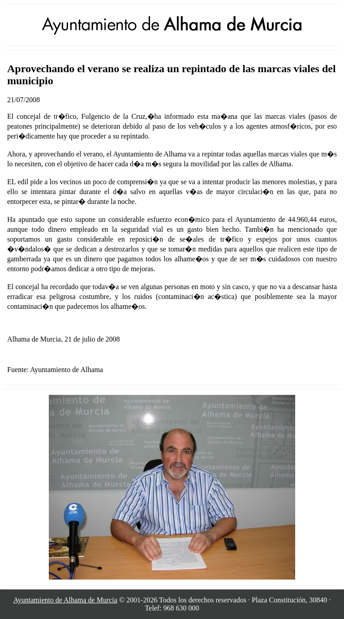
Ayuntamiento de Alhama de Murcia (65, 600)
